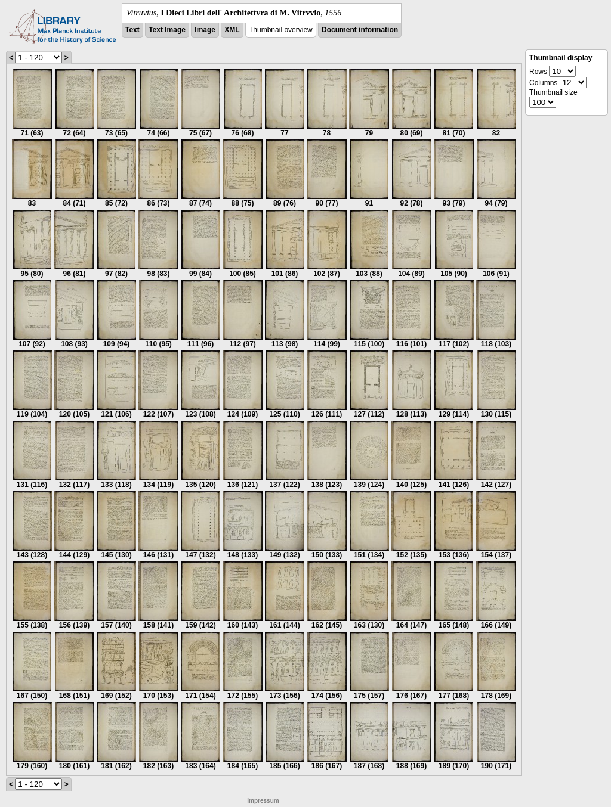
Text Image (167, 30)
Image (205, 30)
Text (132, 30)
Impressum (263, 800)
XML (231, 30)
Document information (360, 30)
